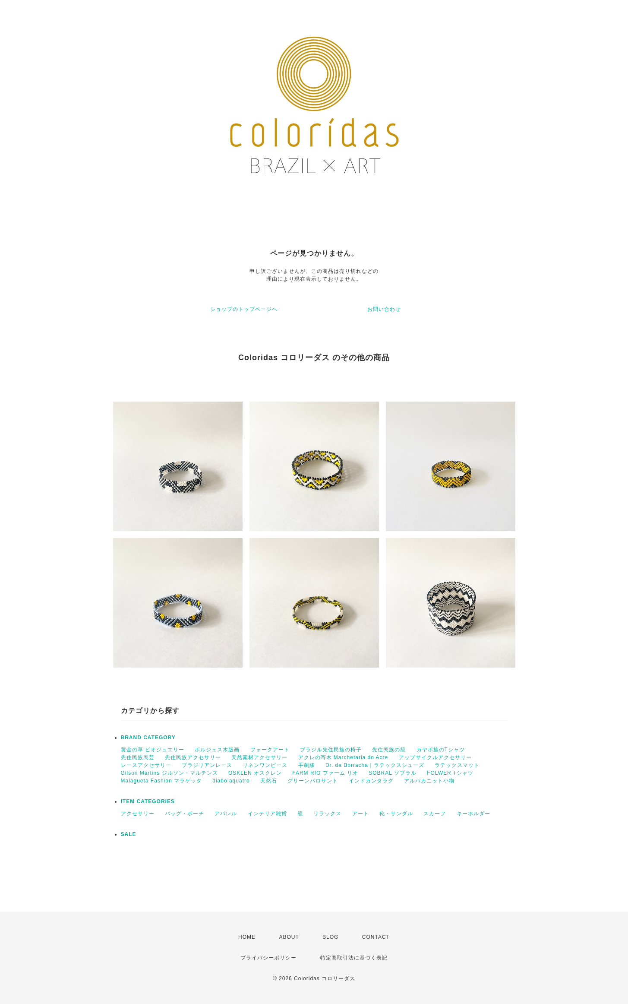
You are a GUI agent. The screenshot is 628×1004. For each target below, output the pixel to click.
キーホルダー (473, 814)
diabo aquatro (230, 781)
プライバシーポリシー (268, 958)
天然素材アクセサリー (259, 757)
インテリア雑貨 (267, 814)
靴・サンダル (396, 814)
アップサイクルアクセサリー (435, 757)
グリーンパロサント (312, 781)
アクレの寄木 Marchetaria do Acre (343, 757)
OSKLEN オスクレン (255, 773)
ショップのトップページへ (244, 309)
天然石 (268, 781)
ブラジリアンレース (207, 765)
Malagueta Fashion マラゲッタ (161, 781)
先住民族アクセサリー (193, 757)
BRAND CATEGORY (148, 738)
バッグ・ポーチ (184, 814)
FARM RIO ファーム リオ (325, 773)
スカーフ (434, 814)
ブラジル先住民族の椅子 (331, 750)
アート (360, 814)
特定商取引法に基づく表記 (354, 958)
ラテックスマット (457, 765)
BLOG (330, 937)
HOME (247, 937)
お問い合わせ (384, 309)
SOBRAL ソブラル (393, 773)
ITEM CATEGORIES (148, 801)
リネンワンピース (265, 765)
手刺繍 (306, 765)
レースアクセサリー (146, 765)
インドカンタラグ (371, 781)
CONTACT (376, 937)
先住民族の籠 (389, 750)
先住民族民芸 (138, 757)
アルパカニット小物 (429, 781)
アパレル (226, 814)
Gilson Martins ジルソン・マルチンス (169, 773)
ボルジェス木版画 (217, 750)
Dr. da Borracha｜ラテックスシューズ (374, 765)
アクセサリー (138, 814)
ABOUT (289, 937)
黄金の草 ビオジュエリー (152, 750)
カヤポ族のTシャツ (441, 750)
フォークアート (270, 750)
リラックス (327, 814)
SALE (128, 834)
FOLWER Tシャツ (450, 773)
